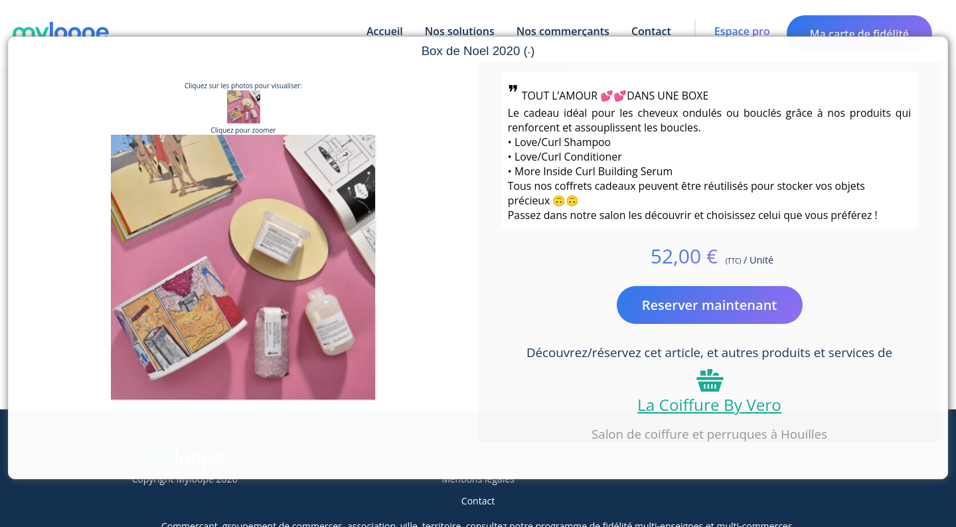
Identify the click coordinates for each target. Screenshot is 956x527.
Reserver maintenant (709, 305)
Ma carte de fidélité (859, 34)
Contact (478, 500)
